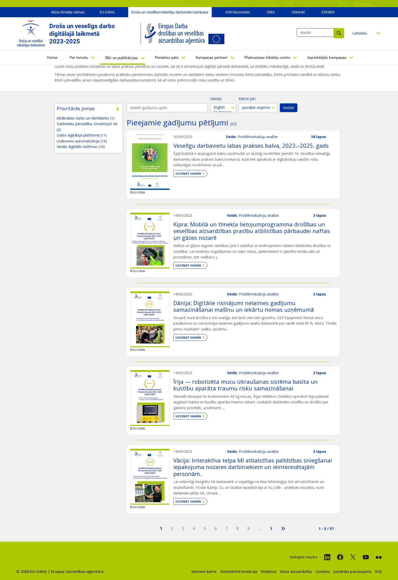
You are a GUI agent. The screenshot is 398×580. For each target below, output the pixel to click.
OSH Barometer (237, 12)
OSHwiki (298, 12)
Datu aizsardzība (296, 571)
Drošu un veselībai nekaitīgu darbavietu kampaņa (169, 12)
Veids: (231, 136)
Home (52, 57)
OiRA (271, 12)
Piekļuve (268, 571)
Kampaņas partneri (211, 57)
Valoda (215, 98)
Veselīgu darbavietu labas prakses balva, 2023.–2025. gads (251, 145)
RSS (378, 571)
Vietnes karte (204, 571)
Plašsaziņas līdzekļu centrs (267, 57)
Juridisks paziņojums (352, 571)
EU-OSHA (107, 12)
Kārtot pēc (247, 98)
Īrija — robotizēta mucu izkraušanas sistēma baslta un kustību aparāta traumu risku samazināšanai (245, 385)
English (223, 107)
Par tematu (79, 57)
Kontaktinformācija (239, 571)
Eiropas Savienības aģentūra (77, 571)
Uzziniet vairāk (188, 173)
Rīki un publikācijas (121, 58)
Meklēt (339, 33)
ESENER (328, 12)
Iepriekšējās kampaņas (326, 57)
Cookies (323, 571)
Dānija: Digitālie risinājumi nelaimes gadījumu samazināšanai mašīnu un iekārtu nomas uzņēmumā (243, 306)
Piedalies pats (167, 57)
